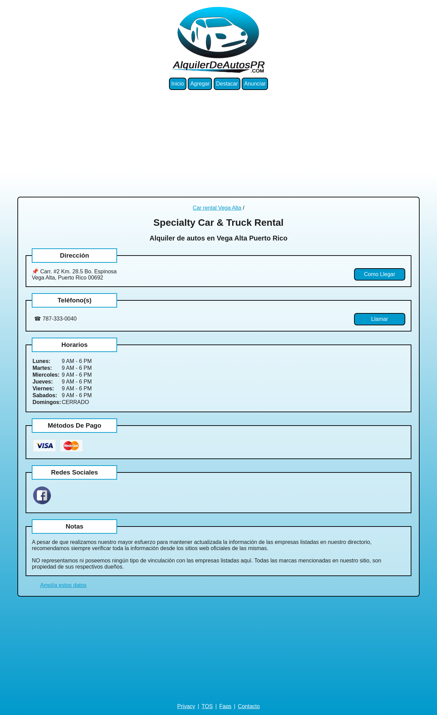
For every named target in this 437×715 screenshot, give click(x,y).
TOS (207, 706)
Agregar (200, 84)
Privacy (186, 706)
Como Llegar (379, 274)
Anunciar (255, 84)
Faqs (225, 706)
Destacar (227, 84)
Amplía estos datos (63, 585)
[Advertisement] (218, 143)
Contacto (249, 706)
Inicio (177, 84)
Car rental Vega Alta (217, 208)
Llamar (379, 319)
